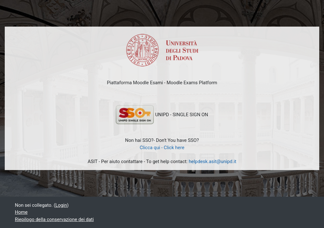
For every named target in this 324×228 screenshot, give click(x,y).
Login (61, 205)
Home (21, 212)
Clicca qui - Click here (162, 147)
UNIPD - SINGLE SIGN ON (162, 114)
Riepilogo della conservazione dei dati (54, 219)
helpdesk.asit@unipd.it (212, 161)
